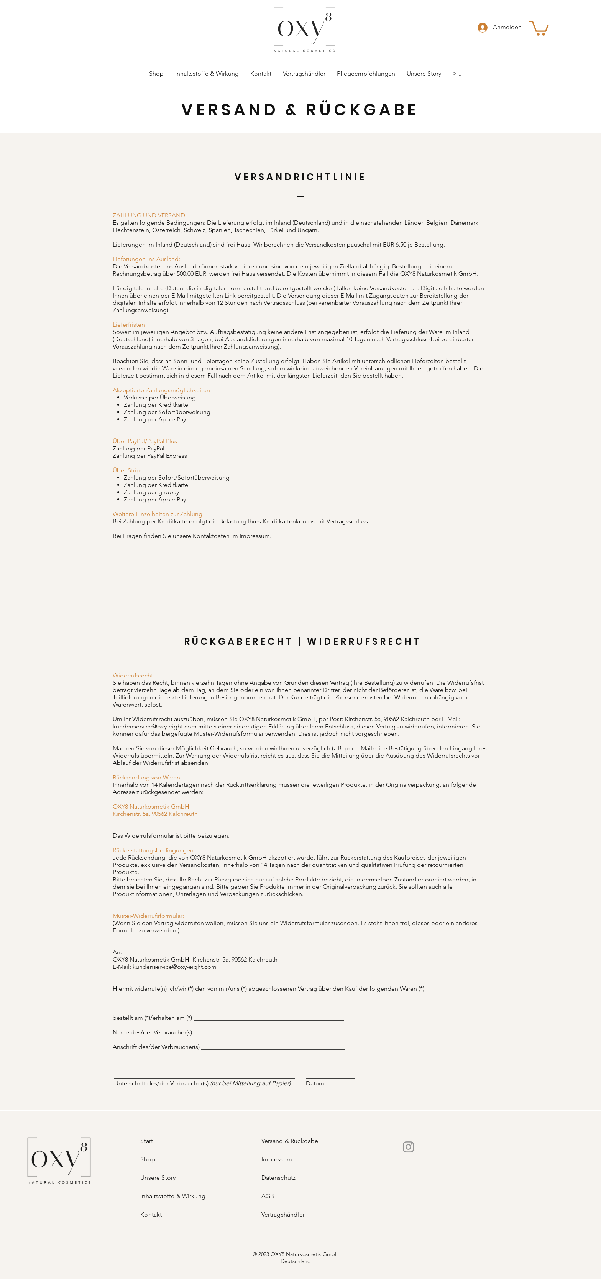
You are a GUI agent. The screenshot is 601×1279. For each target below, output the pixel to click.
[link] (539, 27)
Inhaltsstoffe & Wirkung (172, 1196)
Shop (147, 1159)
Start (146, 1140)
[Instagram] (408, 1146)
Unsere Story (158, 1177)
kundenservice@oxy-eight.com (155, 726)
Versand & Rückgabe (290, 1140)
